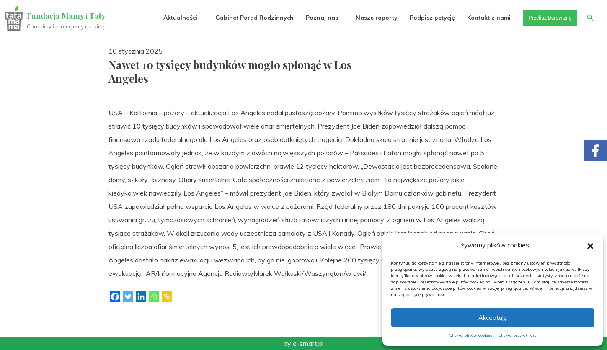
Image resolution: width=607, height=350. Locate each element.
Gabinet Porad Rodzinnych (245, 17)
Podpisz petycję (423, 17)
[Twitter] (128, 296)
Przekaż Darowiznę (544, 17)
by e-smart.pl (303, 343)
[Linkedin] (141, 296)
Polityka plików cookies (469, 335)
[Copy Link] (167, 296)
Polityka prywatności (517, 335)
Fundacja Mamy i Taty (67, 16)
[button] (590, 245)
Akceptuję (492, 318)
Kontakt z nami (480, 17)
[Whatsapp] (154, 296)
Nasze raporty (367, 17)
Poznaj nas (313, 17)
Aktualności (172, 17)
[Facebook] (115, 296)
